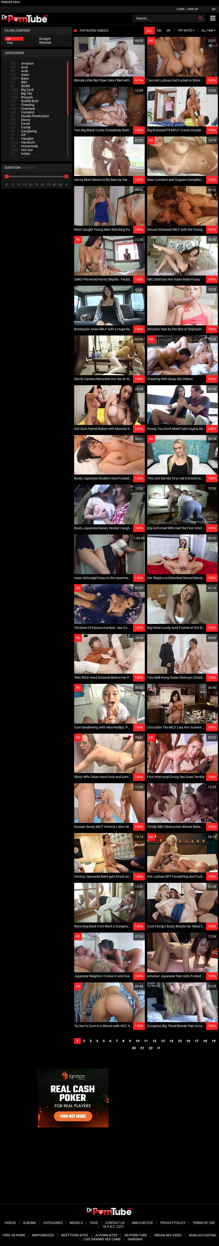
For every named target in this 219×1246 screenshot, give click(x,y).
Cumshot (23, 112)
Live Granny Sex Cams (102, 1239)
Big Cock (22, 90)
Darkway (135, 1239)
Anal (19, 67)
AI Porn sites (106, 1235)
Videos (10, 1223)
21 (142, 1048)
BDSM (20, 86)
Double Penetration (30, 116)
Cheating (22, 105)
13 (163, 1041)
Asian (20, 75)
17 (197, 1041)
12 (154, 1041)
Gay (10, 42)
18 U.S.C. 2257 (113, 1226)
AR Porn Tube (135, 1235)
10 (137, 1041)
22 (151, 1048)
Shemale (45, 42)
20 (134, 1048)
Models (76, 1223)
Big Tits (21, 93)
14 (171, 1041)
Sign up (193, 9)
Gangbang (24, 131)
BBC (19, 82)
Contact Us (114, 1223)
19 (213, 1041)
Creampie (23, 108)
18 (205, 1041)
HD (159, 30)
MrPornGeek (43, 1235)
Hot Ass (22, 150)
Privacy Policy (172, 1223)
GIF (18, 135)
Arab (19, 71)
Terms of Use (204, 1223)
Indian (20, 154)
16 (188, 1041)
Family (21, 127)
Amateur (22, 63)
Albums (29, 1223)
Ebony (20, 120)
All (9, 39)
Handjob (22, 138)
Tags (94, 1223)
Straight (45, 39)
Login (180, 9)
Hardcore (23, 142)
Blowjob (22, 97)
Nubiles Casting (202, 1235)
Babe (20, 78)
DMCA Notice (142, 1223)
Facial (20, 123)
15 (180, 1041)
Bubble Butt (24, 101)
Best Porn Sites (74, 1235)
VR (168, 30)
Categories (52, 1223)
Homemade (24, 146)
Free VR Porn (14, 1235)
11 (146, 1041)
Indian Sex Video (168, 1235)
